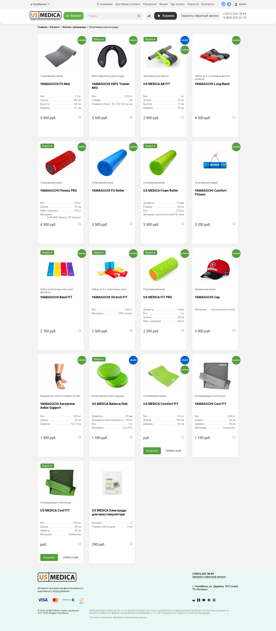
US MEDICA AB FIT (156, 84)
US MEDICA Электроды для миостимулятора (109, 512)
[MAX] (223, 4)
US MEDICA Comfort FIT (160, 404)
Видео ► (99, 39)
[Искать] (139, 16)
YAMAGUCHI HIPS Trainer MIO (111, 86)
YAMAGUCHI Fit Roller (108, 190)
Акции (163, 4)
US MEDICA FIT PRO (157, 297)
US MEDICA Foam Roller (160, 190)
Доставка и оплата (127, 4)
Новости (193, 4)
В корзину (152, 450)
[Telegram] (229, 4)
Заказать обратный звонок (199, 15)
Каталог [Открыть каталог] (73, 15)
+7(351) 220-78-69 (234, 13)
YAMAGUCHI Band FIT (56, 297)
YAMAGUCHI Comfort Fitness (211, 192)
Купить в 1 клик (173, 451)
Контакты (207, 4)
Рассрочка (149, 4)
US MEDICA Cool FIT (55, 510)
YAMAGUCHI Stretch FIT (110, 297)
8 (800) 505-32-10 (235, 17)
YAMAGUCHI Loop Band (212, 84)
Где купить (177, 4)
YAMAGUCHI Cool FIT (210, 404)
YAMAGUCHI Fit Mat (55, 84)
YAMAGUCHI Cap (207, 297)
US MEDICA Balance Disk (110, 404)
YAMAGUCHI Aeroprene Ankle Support (57, 405)
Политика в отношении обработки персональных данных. (118, 617)
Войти (240, 4)
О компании (105, 4)
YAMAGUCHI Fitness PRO (58, 190)
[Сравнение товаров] (149, 16)
